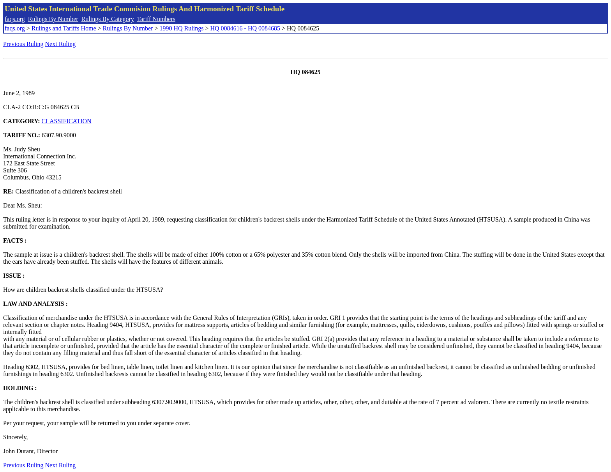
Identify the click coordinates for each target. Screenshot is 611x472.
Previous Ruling (23, 44)
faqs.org (15, 19)
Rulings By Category (107, 19)
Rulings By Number (53, 19)
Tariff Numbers (156, 19)
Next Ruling (60, 44)
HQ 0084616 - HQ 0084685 (245, 28)
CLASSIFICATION (67, 121)
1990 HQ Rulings (182, 28)
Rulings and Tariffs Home (64, 28)
